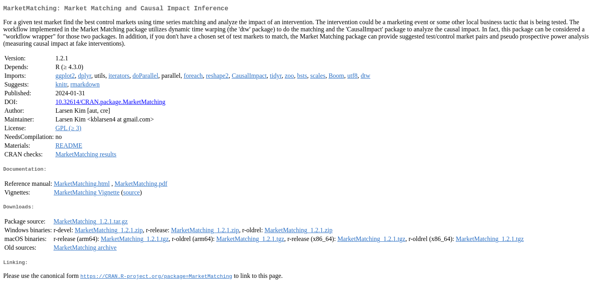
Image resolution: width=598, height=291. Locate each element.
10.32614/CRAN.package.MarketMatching (110, 103)
